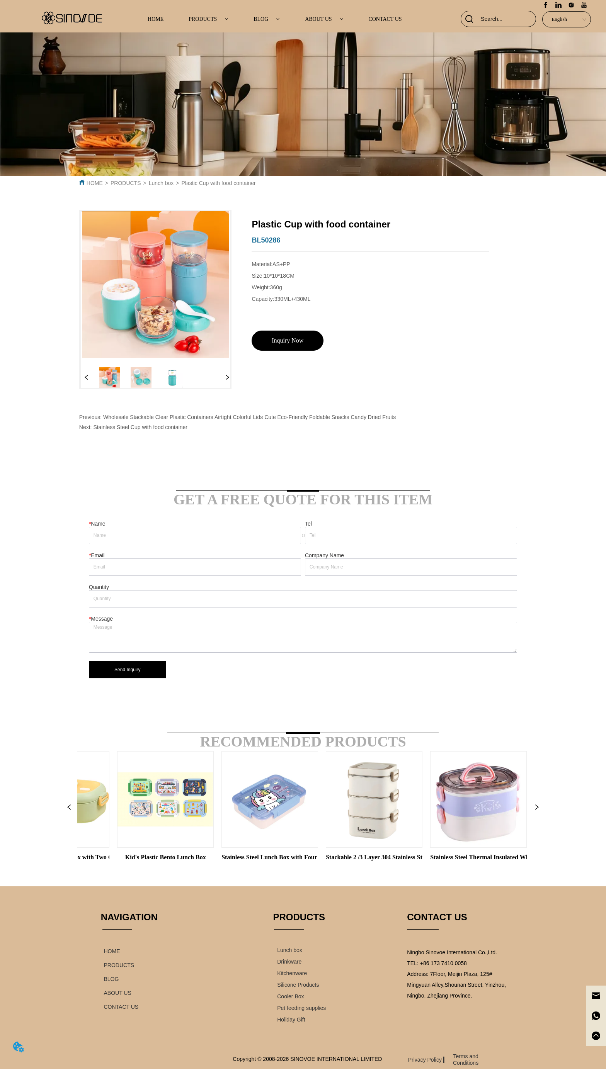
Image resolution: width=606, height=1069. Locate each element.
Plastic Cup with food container (219, 183)
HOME (155, 19)
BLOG (267, 19)
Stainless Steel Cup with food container (140, 427)
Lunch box (161, 183)
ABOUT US (324, 19)
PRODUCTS (208, 19)
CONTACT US (385, 19)
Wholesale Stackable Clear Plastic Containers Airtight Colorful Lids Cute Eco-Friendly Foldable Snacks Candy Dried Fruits (249, 417)
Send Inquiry (127, 669)
